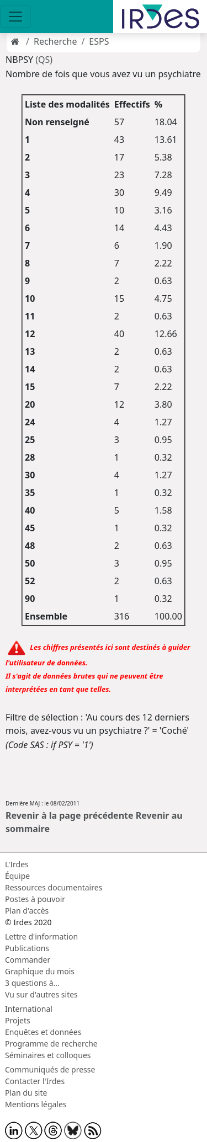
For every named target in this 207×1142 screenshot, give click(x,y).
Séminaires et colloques (48, 1055)
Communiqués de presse (50, 1069)
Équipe (17, 876)
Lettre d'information (41, 936)
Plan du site (26, 1092)
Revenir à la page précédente (70, 815)
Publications (27, 948)
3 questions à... (32, 983)
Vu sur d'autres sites (41, 994)
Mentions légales (36, 1104)
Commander (27, 959)
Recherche (55, 41)
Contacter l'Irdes (35, 1081)
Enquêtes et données (43, 1032)
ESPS (99, 41)
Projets (17, 1020)
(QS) (43, 60)
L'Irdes (17, 864)
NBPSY (20, 60)
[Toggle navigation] (15, 17)
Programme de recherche (51, 1043)
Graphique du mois (40, 971)
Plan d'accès (27, 910)
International (28, 1009)
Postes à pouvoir (35, 899)
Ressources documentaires (53, 887)
